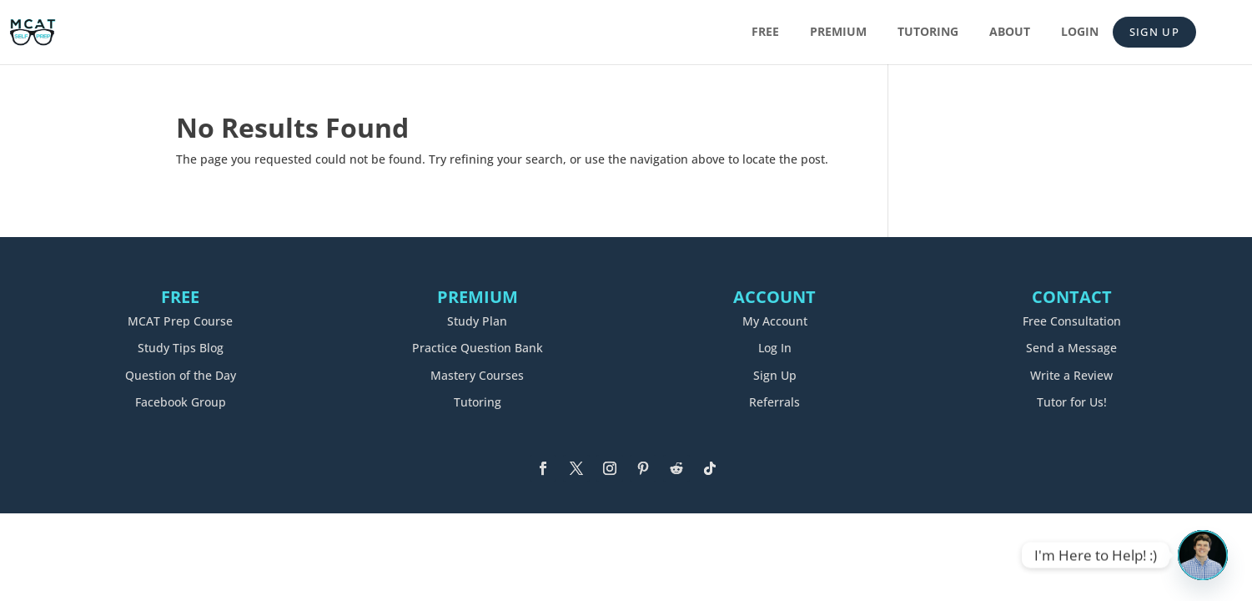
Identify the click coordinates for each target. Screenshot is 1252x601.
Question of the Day (180, 375)
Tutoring (928, 32)
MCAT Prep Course (180, 321)
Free (765, 32)
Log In (775, 348)
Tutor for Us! (1072, 402)
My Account (774, 321)
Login (1080, 32)
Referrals (774, 402)
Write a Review (1071, 375)
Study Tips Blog (181, 348)
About (1009, 32)
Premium (838, 32)
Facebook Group (180, 402)
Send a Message (1071, 348)
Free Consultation (1072, 321)
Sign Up (1154, 31)
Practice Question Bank (477, 348)
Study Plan (477, 321)
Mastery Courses (477, 375)
